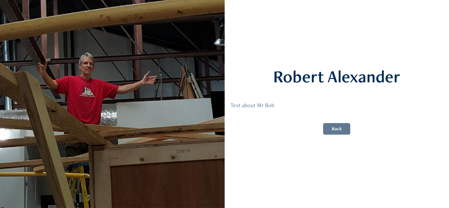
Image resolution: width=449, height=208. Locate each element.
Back (337, 129)
